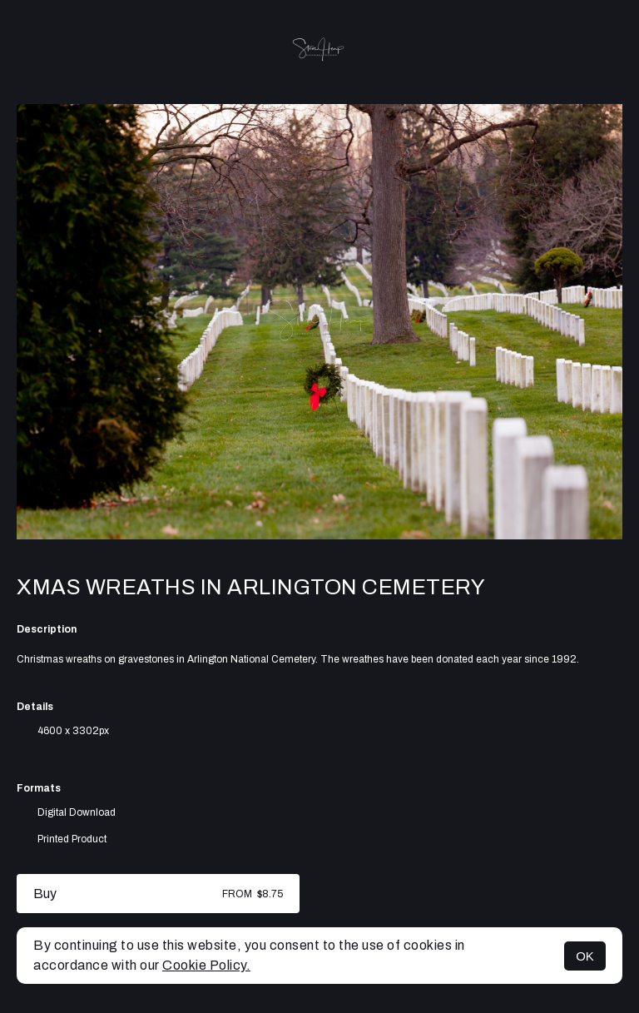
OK (585, 956)
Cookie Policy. (206, 965)
